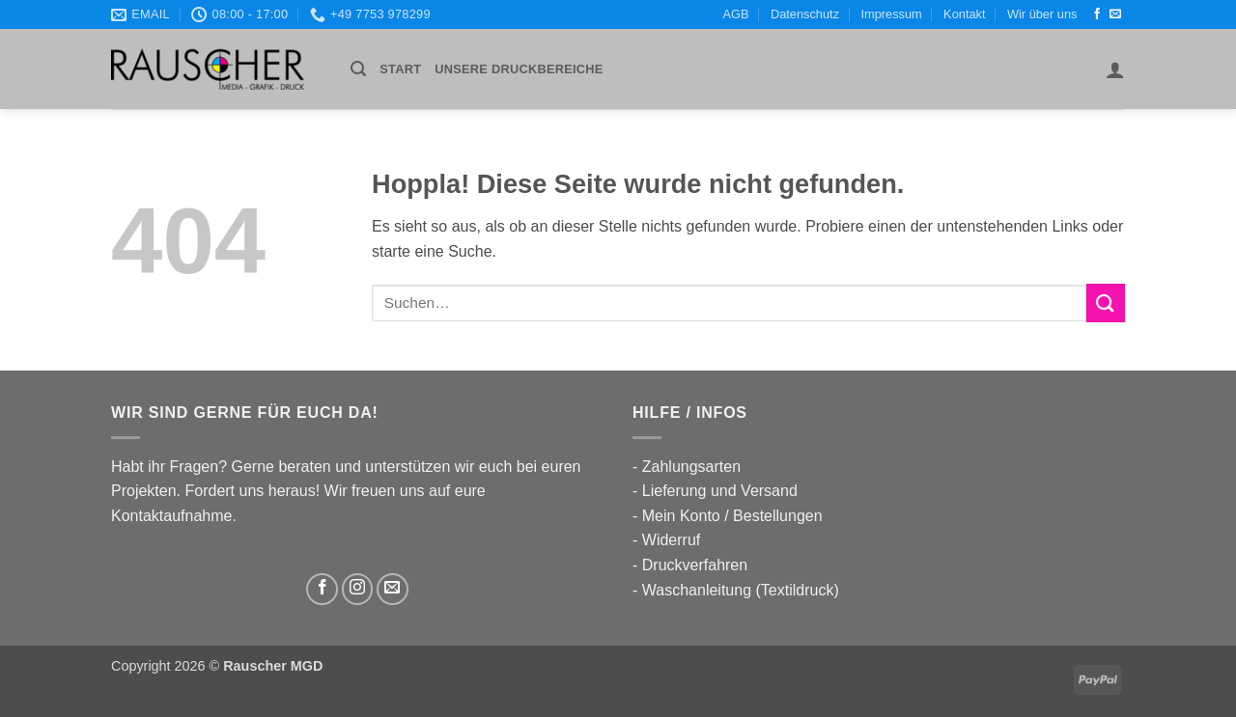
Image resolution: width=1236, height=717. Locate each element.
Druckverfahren (694, 565)
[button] (358, 69)
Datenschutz (805, 14)
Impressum (890, 14)
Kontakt (964, 14)
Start (400, 69)
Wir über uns (1042, 14)
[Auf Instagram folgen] (358, 589)
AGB (736, 14)
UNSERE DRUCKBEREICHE (519, 69)
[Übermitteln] (1105, 302)
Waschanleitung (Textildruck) (740, 590)
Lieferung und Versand (720, 491)
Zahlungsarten (691, 466)
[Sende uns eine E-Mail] (1115, 14)
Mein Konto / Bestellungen (732, 516)
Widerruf (671, 540)
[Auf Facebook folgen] (1097, 14)
